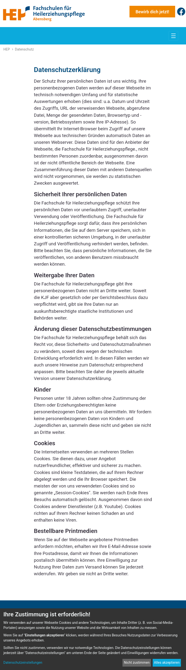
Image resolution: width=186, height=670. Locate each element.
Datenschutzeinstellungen (22, 662)
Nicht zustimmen (137, 662)
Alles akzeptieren (166, 662)
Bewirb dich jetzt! (152, 11)
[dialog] (93, 639)
